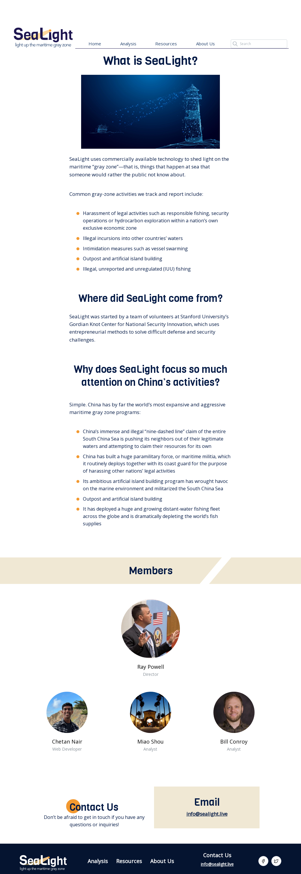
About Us (205, 44)
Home (94, 44)
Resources (166, 44)
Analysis (128, 44)
